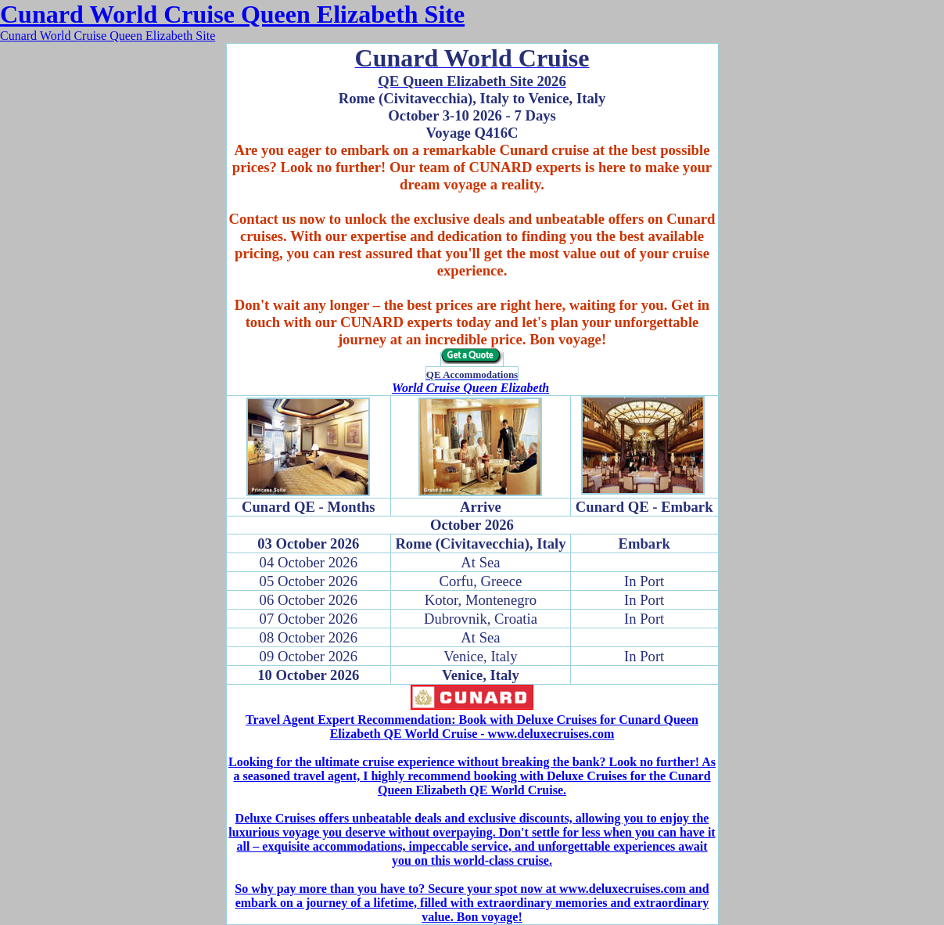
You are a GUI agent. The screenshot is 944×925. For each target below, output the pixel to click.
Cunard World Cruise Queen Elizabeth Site (232, 14)
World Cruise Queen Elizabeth (470, 387)
